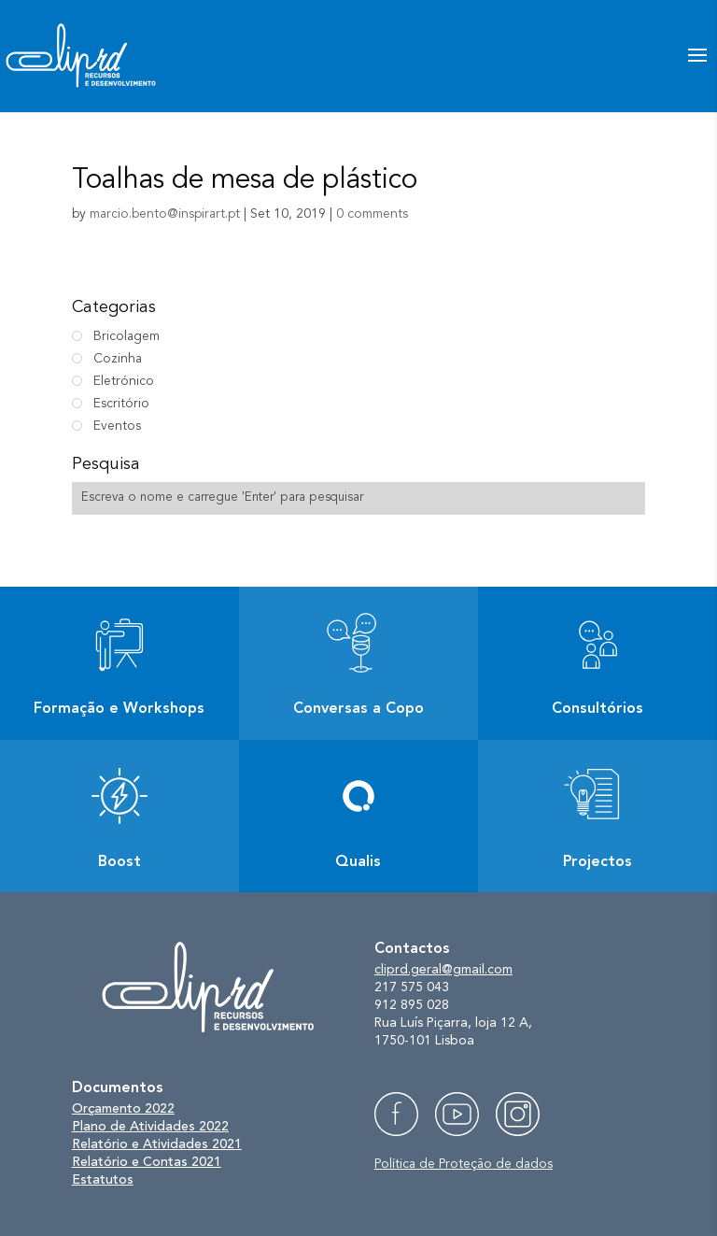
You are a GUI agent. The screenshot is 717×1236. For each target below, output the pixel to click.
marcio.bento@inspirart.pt (165, 213)
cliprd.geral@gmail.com (443, 969)
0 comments (372, 213)
